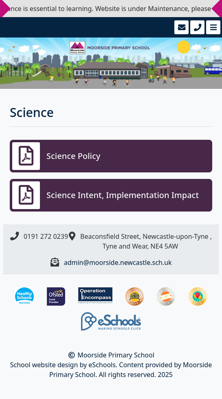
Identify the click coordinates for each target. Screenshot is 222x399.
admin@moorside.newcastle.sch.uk (118, 262)
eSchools (102, 364)
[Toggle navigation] (212, 27)
